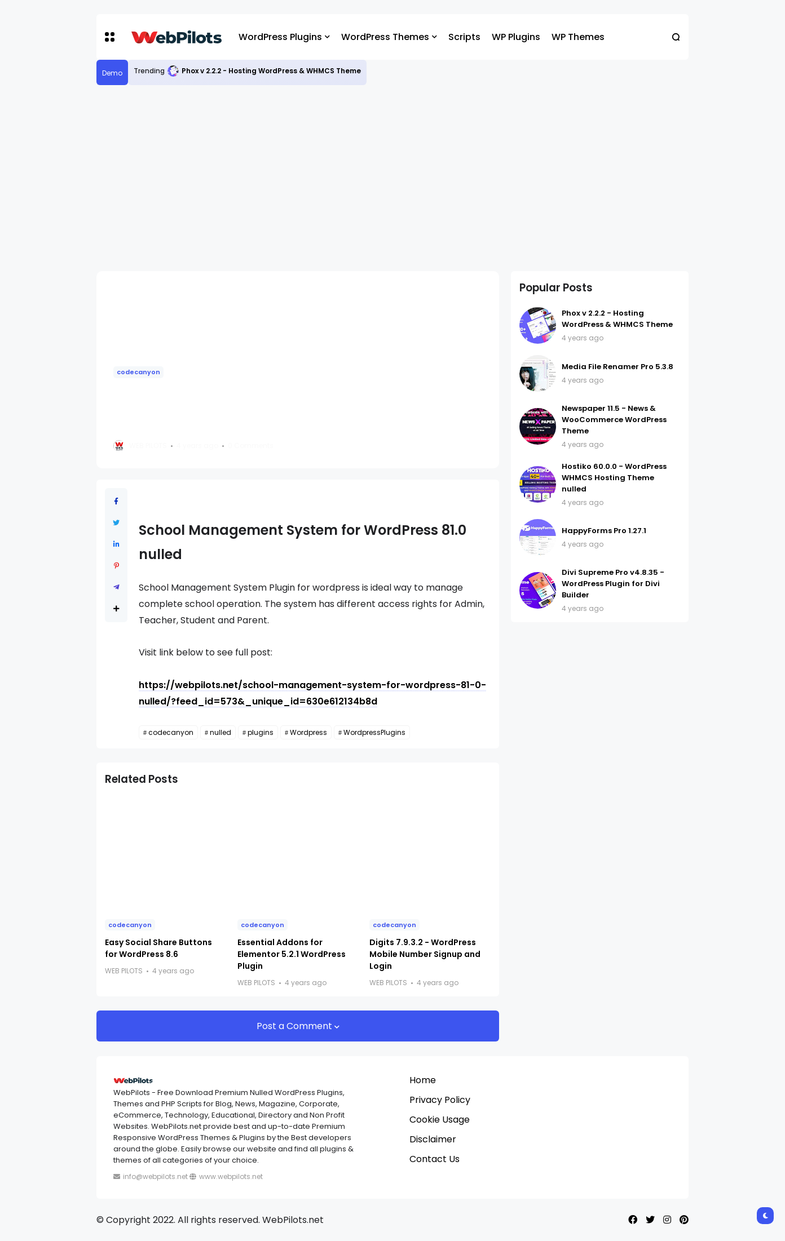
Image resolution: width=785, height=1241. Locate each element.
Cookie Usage (439, 1119)
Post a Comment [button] (295, 1026)
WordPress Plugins (280, 36)
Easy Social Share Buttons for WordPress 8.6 (158, 948)
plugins (261, 732)
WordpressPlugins (374, 732)
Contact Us (434, 1159)
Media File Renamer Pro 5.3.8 (617, 366)
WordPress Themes (385, 36)
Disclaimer (432, 1139)
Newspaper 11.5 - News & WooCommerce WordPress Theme (614, 419)
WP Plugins (516, 36)
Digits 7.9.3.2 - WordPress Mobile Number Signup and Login (424, 954)
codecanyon (138, 371)
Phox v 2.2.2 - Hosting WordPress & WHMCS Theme (271, 71)
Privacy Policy (439, 1099)
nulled (220, 732)
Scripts (464, 36)
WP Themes (578, 36)
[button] (109, 37)
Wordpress (308, 732)
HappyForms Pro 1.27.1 (604, 530)
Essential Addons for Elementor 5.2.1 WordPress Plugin (291, 954)
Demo (112, 73)
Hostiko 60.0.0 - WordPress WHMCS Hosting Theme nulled (614, 477)
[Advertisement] (392, 178)
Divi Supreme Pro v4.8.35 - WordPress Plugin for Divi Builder (613, 583)
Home (422, 1080)
